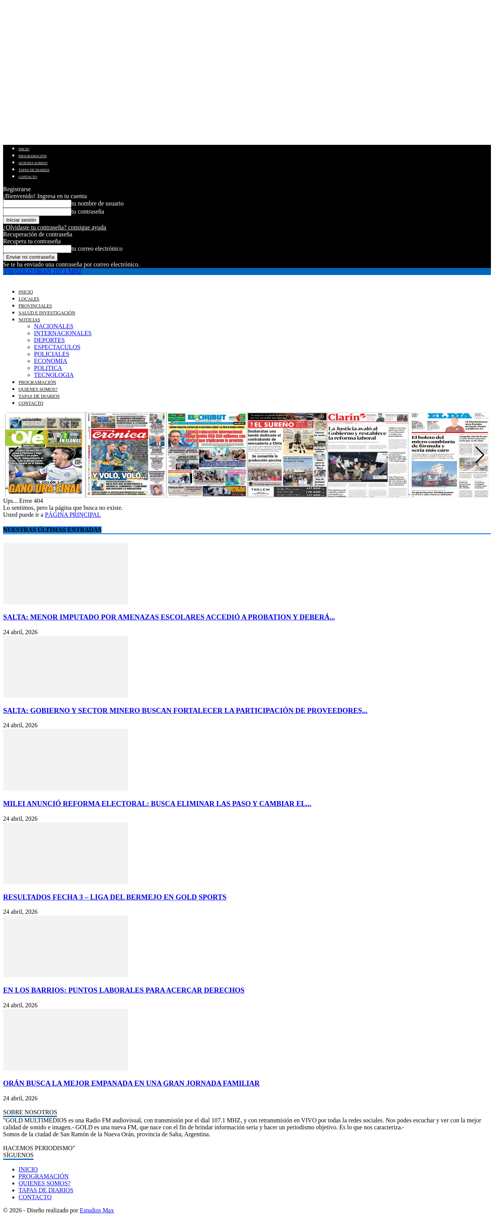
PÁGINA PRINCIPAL (73, 514)
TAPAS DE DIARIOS (34, 170)
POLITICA (48, 368)
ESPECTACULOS (57, 347)
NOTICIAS (29, 319)
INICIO (24, 149)
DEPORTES (49, 340)
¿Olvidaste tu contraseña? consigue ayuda (54, 227)
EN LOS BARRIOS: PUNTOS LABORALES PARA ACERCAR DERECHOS (123, 990)
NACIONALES (53, 326)
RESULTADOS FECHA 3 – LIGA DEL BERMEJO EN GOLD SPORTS (115, 897)
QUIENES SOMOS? (33, 163)
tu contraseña (87, 211)
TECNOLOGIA (54, 375)
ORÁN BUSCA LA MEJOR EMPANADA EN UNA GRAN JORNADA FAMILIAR (131, 1083)
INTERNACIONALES (62, 333)
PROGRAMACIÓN (33, 156)
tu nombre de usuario (97, 203)
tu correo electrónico (96, 248)
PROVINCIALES (35, 306)
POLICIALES (51, 354)
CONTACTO (28, 177)
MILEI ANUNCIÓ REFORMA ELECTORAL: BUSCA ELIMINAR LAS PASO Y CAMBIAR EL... (157, 803)
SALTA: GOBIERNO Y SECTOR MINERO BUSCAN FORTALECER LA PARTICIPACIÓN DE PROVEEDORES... (185, 710)
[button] (480, 454)
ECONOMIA (50, 361)
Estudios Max (97, 1210)
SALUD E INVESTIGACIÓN (47, 313)
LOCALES (29, 299)
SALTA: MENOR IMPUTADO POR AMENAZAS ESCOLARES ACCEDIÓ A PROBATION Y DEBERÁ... (169, 617)
